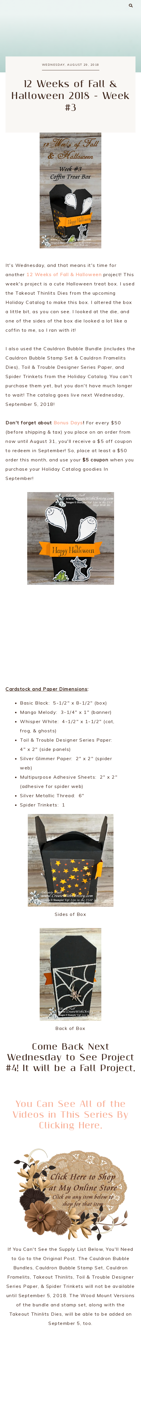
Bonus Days (68, 423)
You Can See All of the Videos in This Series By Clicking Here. (70, 1115)
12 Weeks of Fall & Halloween (64, 274)
